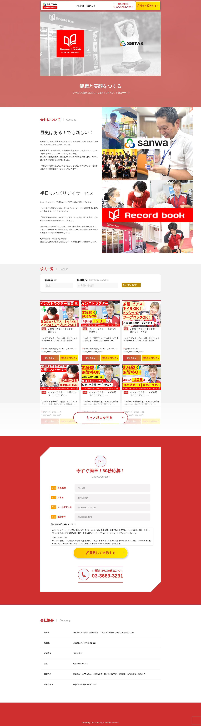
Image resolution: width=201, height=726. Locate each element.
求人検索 (132, 285)
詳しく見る (49, 358)
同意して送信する (100, 553)
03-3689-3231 (123, 7)
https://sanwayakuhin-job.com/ (85, 684)
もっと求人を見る (99, 417)
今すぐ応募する (146, 5)
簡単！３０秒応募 (68, 358)
